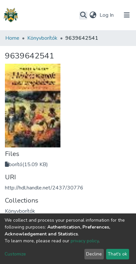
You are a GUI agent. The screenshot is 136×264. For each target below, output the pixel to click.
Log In (107, 15)
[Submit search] (83, 15)
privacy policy (85, 241)
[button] (92, 15)
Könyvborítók (42, 38)
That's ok (117, 254)
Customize (15, 254)
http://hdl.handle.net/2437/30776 (44, 187)
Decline (94, 254)
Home (12, 38)
